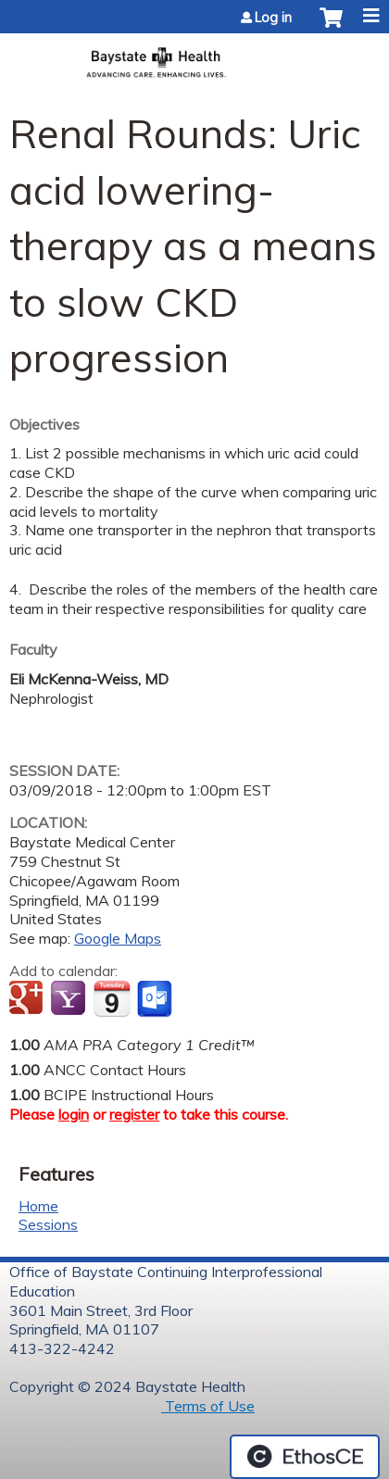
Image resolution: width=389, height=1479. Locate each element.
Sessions (48, 1224)
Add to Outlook (156, 999)
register (134, 1114)
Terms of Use (208, 1406)
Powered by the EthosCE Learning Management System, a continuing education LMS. (305, 1457)
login (73, 1114)
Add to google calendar (28, 999)
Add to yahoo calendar (70, 999)
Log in (273, 17)
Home (38, 1206)
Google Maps (117, 938)
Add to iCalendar (112, 998)
